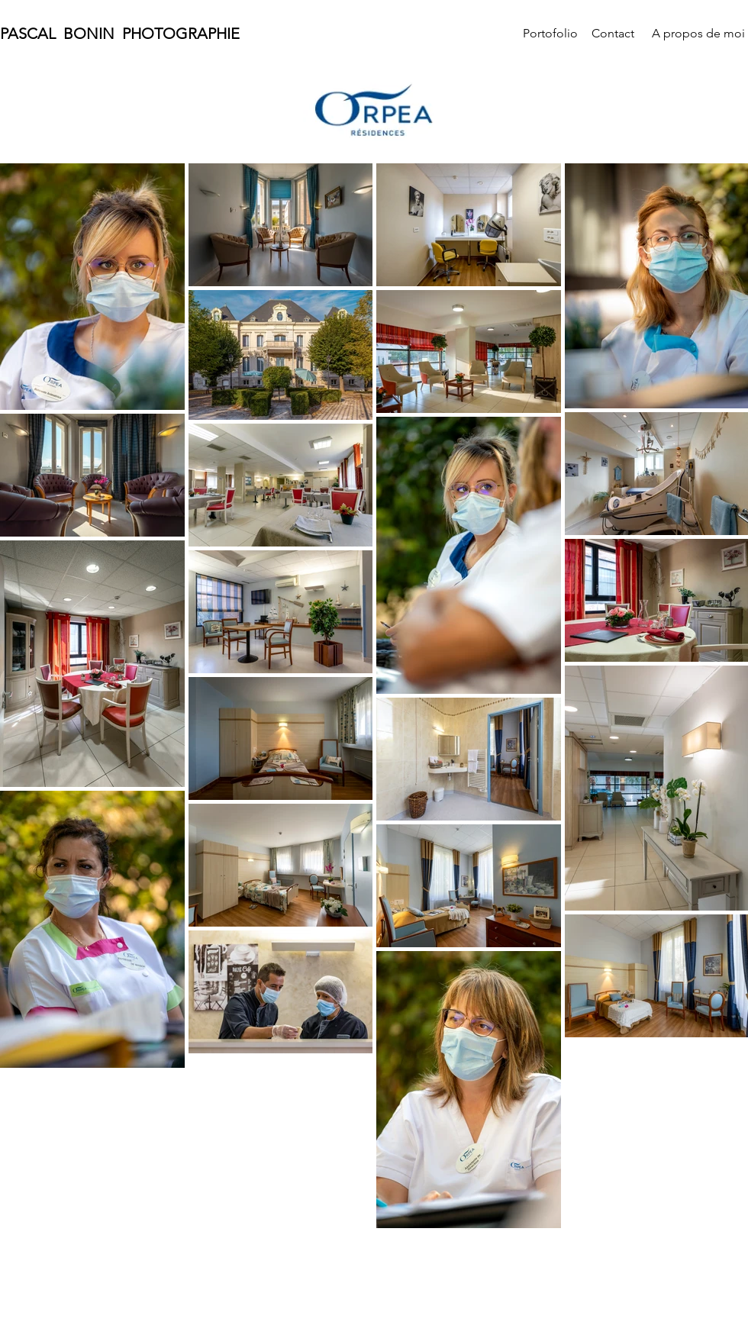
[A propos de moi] (698, 33)
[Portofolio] (550, 33)
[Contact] (612, 33)
